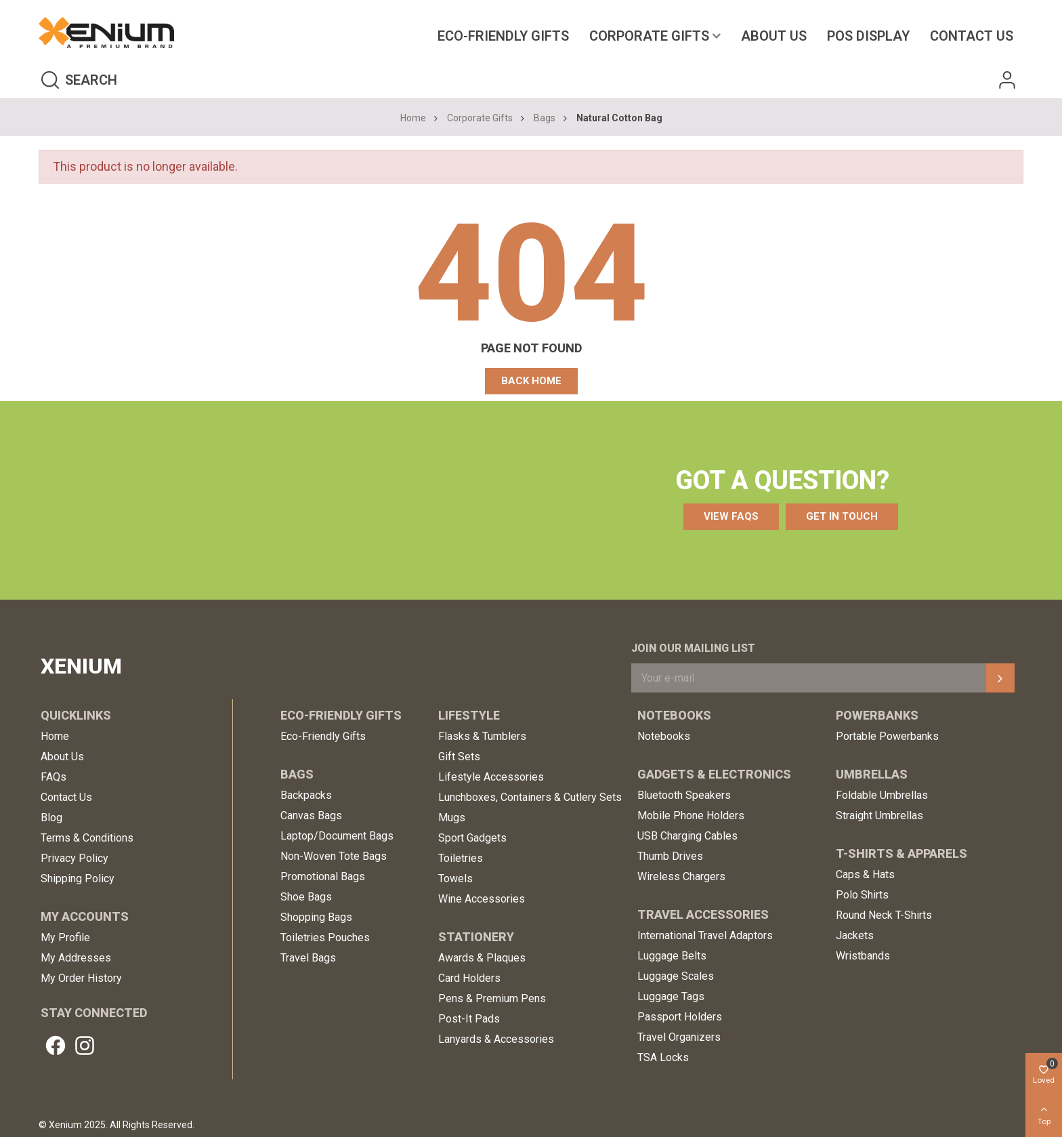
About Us (774, 36)
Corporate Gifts (649, 36)
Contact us (971, 36)
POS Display (868, 36)
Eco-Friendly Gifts (503, 36)
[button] (531, 381)
